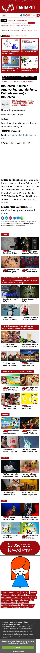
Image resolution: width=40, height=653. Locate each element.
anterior (4, 81)
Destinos (30, 371)
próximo (30, 81)
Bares (18, 592)
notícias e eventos (20, 36)
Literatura (12, 283)
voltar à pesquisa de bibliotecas (18, 81)
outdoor (24, 23)
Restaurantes (13, 326)
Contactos (5, 622)
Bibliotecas (5, 595)
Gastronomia (28, 328)
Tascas (5, 328)
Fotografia (14, 280)
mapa (12, 36)
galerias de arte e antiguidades (10, 30)
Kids (4, 501)
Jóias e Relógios (23, 602)
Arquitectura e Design (16, 278)
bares (35, 30)
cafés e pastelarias (22, 20)
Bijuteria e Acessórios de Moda (23, 607)
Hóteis (11, 371)
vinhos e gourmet (6, 23)
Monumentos (30, 595)
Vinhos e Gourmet (15, 328)
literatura (23, 30)
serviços (30, 30)
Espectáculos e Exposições (11, 605)
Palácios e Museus (17, 595)
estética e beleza (25, 25)
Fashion (5, 458)
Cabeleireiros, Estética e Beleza (22, 600)
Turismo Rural (20, 371)
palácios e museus (15, 25)
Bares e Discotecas (26, 326)
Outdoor (5, 415)
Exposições (22, 283)
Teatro (29, 280)
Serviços (4, 602)
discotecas (4, 33)
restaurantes (11, 20)
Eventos (5, 235)
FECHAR (18, 647)
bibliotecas (32, 23)
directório (7, 36)
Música (5, 283)
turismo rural (16, 23)
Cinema (22, 280)
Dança (35, 280)
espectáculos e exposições (18, 28)
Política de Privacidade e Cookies (18, 622)
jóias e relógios (5, 28)
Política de (18, 651)
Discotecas (25, 592)
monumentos (4, 25)
